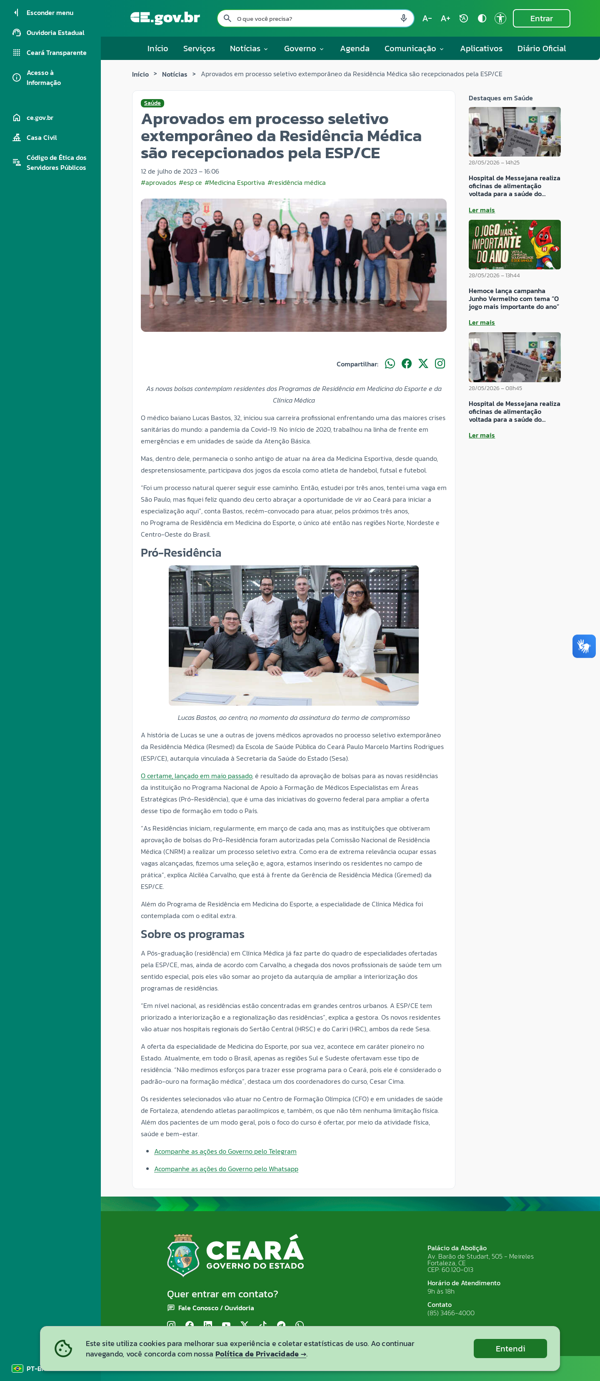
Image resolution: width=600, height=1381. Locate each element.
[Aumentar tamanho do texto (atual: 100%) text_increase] (445, 18)
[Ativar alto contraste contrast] (482, 18)
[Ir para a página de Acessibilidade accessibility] (500, 18)
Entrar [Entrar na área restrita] (541, 18)
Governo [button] (304, 48)
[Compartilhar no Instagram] (440, 364)
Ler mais (482, 210)
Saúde (152, 103)
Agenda (355, 48)
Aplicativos (481, 48)
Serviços (199, 48)
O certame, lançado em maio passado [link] (196, 776)
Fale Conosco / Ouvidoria (216, 1307)
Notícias (175, 74)
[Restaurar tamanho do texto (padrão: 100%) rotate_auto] (464, 18)
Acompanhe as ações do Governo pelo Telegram (225, 1151)
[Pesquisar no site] (315, 18)
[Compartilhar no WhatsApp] (390, 364)
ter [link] (384, 1046)
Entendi (510, 1348)
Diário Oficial (542, 48)
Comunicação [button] (415, 48)
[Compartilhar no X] (423, 364)
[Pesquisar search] (228, 18)
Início (158, 48)
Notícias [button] (249, 48)
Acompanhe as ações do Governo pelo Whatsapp (226, 1169)
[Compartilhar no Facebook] (407, 364)
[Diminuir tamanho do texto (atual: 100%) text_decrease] (427, 18)
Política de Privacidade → (260, 1353)
